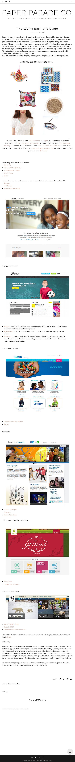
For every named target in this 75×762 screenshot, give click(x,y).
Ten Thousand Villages (38, 141)
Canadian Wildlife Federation (14, 630)
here (9, 637)
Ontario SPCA (9, 627)
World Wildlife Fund (11, 624)
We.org (6, 424)
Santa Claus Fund (10, 515)
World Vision (8, 173)
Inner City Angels (10, 509)
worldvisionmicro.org (12, 188)
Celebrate (11, 684)
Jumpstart (7, 336)
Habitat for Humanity (12, 584)
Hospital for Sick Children (13, 422)
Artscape (7, 512)
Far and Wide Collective (28, 143)
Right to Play (8, 331)
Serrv (6, 176)
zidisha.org (8, 186)
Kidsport (7, 326)
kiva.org (7, 183)
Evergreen (8, 581)
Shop (18, 684)
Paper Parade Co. (37, 13)
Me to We (43, 151)
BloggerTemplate (48, 760)
